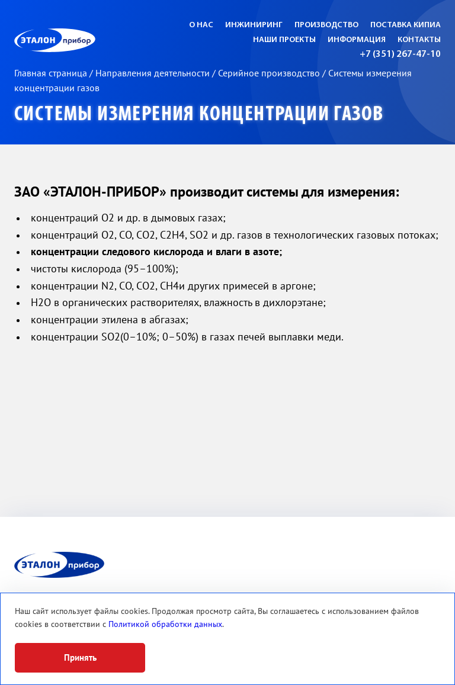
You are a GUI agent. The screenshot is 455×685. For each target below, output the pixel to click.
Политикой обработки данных (165, 624)
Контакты (419, 40)
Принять (80, 657)
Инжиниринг (254, 25)
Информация (357, 40)
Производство (326, 25)
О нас (201, 25)
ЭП (83, 40)
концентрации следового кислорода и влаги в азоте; (156, 252)
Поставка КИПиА (405, 25)
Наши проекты (284, 40)
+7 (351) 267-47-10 (400, 54)
